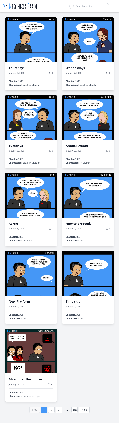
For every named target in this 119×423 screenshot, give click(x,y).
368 (75, 410)
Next (84, 410)
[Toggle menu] (115, 6)
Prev (34, 410)
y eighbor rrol (20, 6)
